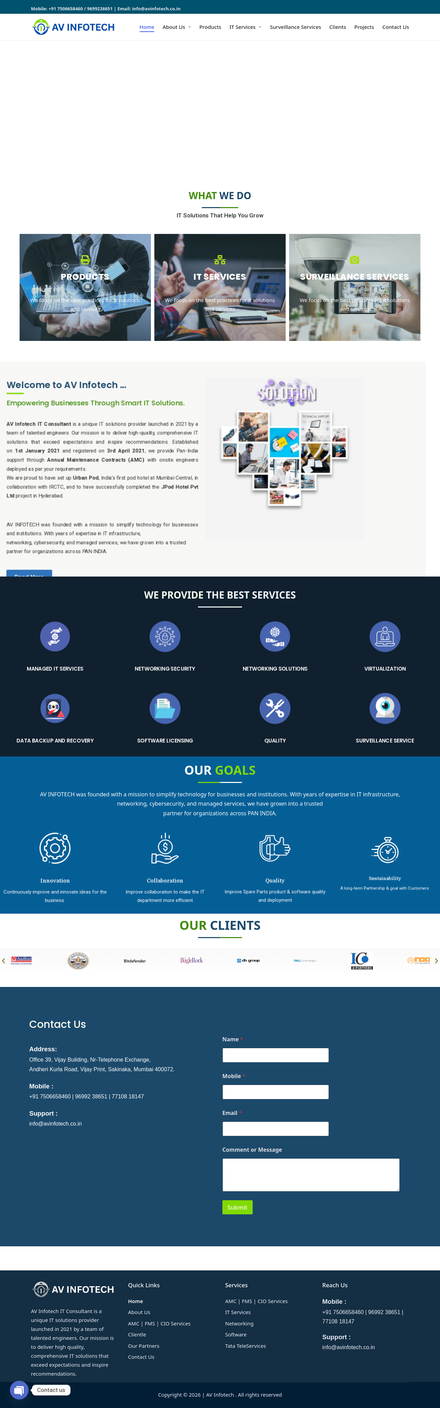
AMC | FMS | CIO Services (159, 1323)
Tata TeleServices (245, 1345)
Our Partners (144, 1345)
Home (135, 1301)
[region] (220, 109)
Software (235, 1334)
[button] (7, 109)
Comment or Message (252, 1150)
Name (232, 1039)
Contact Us (141, 1356)
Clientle (137, 1334)
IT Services (238, 1312)
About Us (139, 1312)
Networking (239, 1323)
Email (232, 1113)
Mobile (233, 1076)
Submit (238, 1207)
